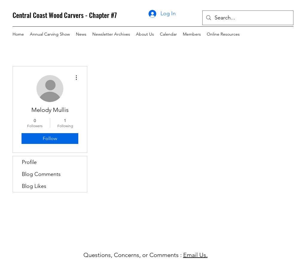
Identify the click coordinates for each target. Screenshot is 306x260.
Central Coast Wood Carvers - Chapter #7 (65, 15)
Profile (29, 162)
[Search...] (248, 18)
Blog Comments (41, 174)
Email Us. (195, 255)
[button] (111, 34)
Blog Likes (34, 186)
